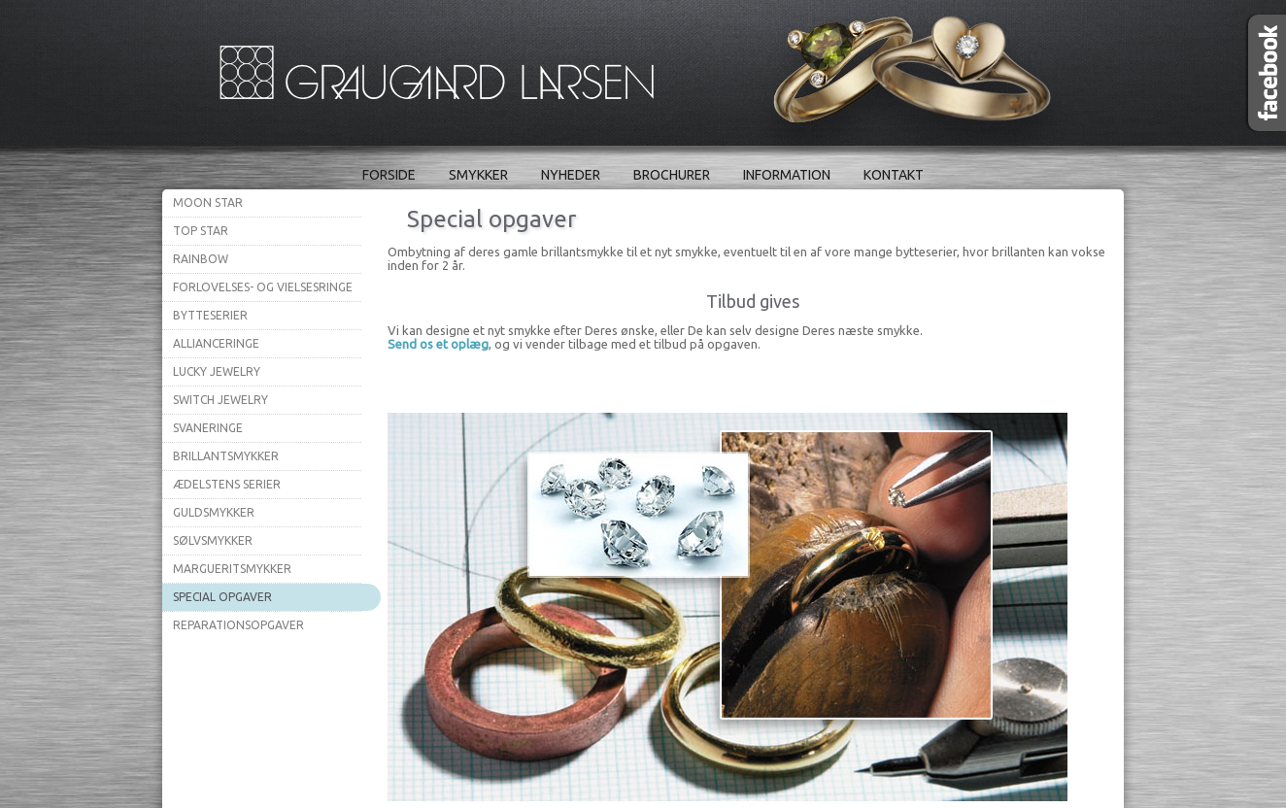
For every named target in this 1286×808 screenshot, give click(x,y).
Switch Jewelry (220, 399)
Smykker (478, 175)
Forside (389, 175)
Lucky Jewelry (216, 371)
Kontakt (893, 175)
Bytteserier (210, 315)
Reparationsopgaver (238, 625)
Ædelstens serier (227, 484)
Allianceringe (216, 343)
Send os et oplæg (438, 344)
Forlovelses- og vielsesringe (263, 287)
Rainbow (200, 258)
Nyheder (570, 175)
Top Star (200, 230)
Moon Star (208, 202)
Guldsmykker (213, 512)
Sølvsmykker (213, 540)
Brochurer (671, 175)
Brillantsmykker (226, 456)
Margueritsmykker (232, 568)
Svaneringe (208, 427)
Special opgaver (222, 596)
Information (786, 175)
